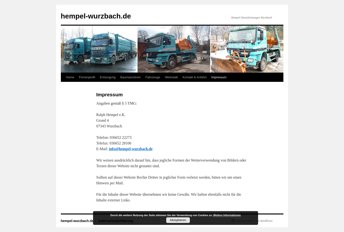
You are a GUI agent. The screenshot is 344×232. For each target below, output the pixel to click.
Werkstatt (171, 77)
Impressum (218, 77)
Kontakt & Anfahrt (194, 77)
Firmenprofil (87, 77)
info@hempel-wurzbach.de (130, 149)
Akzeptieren (178, 220)
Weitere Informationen (227, 215)
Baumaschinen (130, 77)
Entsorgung (108, 77)
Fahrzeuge (152, 77)
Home (70, 77)
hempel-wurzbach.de (96, 16)
